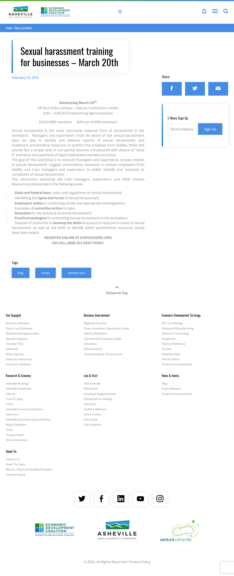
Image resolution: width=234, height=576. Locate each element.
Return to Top (117, 289)
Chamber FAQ (14, 344)
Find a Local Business (19, 328)
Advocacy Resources (19, 359)
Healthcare (169, 339)
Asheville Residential (18, 388)
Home (9, 28)
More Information (16, 440)
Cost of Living (14, 399)
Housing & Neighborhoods (100, 394)
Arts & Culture (170, 359)
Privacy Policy (140, 561)
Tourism (167, 349)
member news (76, 273)
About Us (11, 451)
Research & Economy (18, 375)
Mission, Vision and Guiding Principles (29, 469)
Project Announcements (177, 364)
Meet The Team (15, 464)
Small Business (93, 349)
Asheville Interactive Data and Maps (28, 419)
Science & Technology (175, 333)
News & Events (23, 28)
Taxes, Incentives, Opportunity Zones (106, 328)
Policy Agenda (15, 354)
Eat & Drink (91, 419)
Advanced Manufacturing (178, 328)
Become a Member (17, 323)
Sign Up (210, 129)
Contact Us (13, 459)
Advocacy (12, 349)
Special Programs (16, 339)
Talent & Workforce (95, 333)
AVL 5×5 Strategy (172, 323)
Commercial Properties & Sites (102, 339)
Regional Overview (95, 323)
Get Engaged (13, 315)
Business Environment (97, 315)
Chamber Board (15, 474)
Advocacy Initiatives (18, 364)
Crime (9, 404)
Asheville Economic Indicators (24, 409)
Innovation (90, 344)
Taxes (9, 430)
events (45, 273)
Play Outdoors (92, 424)
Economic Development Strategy (181, 315)
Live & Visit (91, 375)
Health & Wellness (95, 409)
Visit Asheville (92, 383)
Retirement (91, 388)
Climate (10, 394)
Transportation (15, 435)
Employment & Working (98, 399)
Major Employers (16, 424)
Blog (20, 273)
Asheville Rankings (17, 383)
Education (12, 414)
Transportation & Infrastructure (103, 354)
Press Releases (171, 388)
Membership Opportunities (22, 333)
